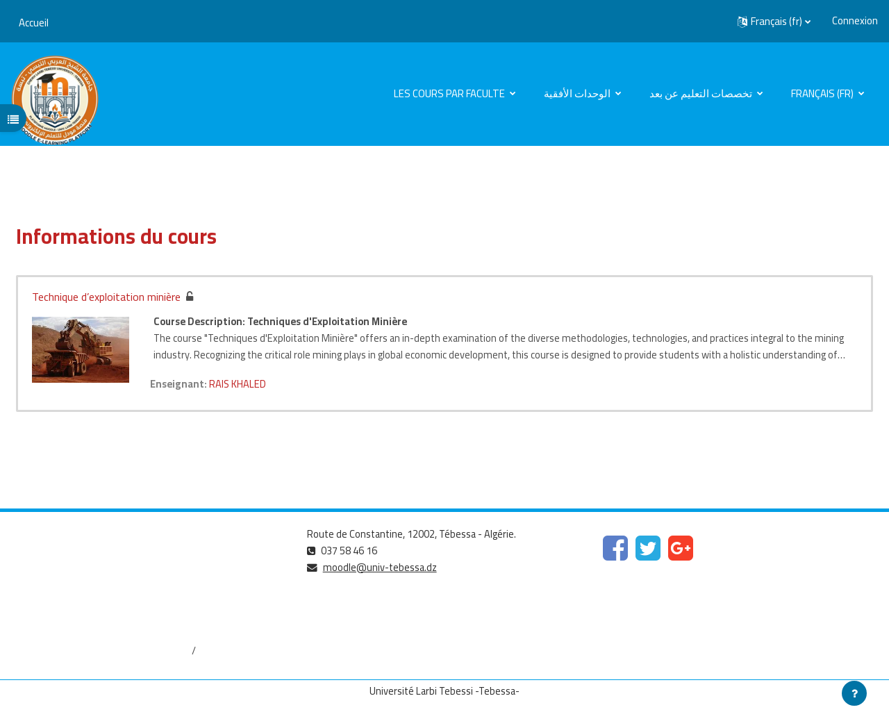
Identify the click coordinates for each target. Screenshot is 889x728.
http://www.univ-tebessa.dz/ (77, 605)
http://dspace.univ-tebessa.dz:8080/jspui (103, 651)
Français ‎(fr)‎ (823, 93)
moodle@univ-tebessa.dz (381, 568)
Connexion (855, 21)
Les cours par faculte (450, 93)
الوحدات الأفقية (578, 93)
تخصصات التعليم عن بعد (701, 93)
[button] (774, 22)
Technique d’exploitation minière (106, 296)
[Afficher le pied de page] (854, 693)
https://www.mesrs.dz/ (63, 558)
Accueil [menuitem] (34, 23)
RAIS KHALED (240, 384)
